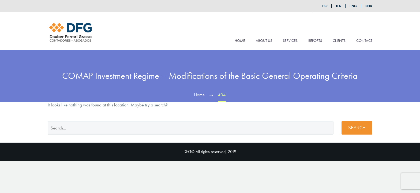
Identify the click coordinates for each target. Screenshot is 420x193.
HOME (240, 40)
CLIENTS (339, 40)
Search (357, 127)
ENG (353, 6)
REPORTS (315, 40)
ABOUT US (264, 40)
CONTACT (364, 40)
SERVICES (290, 40)
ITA (338, 6)
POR (368, 6)
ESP (324, 6)
